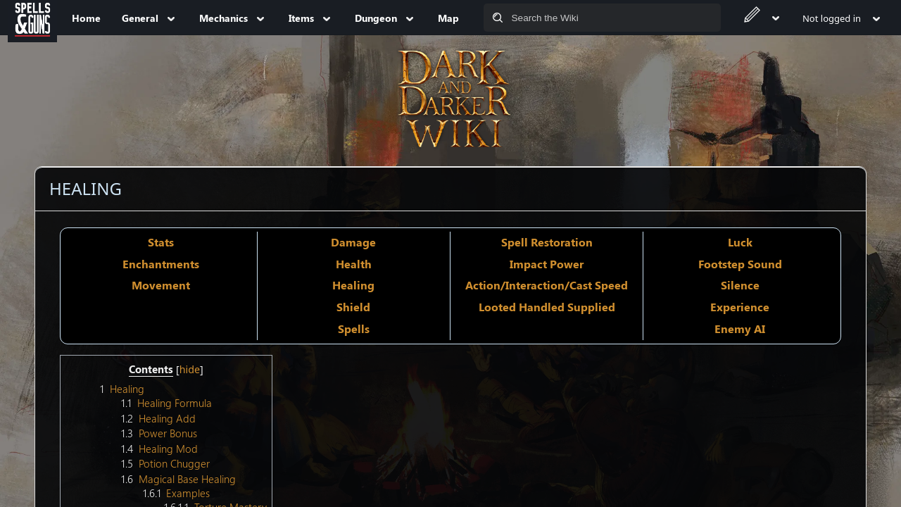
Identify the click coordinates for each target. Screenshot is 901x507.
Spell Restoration (547, 241)
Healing (353, 284)
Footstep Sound (740, 263)
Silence (740, 284)
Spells (354, 328)
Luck (740, 241)
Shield (353, 306)
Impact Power (547, 263)
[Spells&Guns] (32, 17)
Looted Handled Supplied (547, 306)
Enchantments (160, 263)
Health (354, 263)
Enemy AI (739, 328)
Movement (161, 284)
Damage (353, 241)
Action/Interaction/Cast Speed (546, 284)
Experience (739, 306)
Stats (161, 241)
